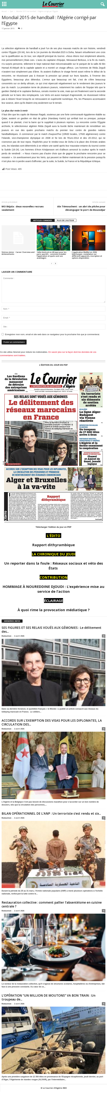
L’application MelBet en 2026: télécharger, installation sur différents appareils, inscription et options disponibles (87, 255)
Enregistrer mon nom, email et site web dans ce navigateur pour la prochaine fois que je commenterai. (52, 334)
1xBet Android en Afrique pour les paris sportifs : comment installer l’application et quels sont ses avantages (51, 255)
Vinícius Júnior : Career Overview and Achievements (18, 253)
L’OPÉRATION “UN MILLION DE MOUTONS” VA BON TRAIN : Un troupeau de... (48, 997)
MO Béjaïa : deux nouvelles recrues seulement (23, 208)
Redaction (6, 636)
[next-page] (55, 263)
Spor (11, 11)
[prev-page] (51, 263)
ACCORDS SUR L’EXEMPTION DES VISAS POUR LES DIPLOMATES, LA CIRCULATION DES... (52, 722)
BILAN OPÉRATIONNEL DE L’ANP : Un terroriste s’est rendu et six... (51, 813)
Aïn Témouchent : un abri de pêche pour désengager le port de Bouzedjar (81, 208)
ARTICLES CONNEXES (42, 220)
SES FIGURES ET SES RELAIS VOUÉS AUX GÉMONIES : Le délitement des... (51, 630)
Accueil (4, 11)
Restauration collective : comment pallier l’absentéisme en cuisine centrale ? (52, 904)
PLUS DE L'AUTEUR (65, 220)
